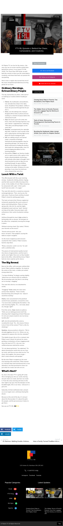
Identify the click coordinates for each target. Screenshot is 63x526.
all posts (12, 20)
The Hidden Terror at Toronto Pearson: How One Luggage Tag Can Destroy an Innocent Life (46, 111)
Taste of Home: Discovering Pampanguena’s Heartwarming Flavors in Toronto (47, 122)
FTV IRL (57, 17)
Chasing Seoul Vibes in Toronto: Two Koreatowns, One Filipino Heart (33, 510)
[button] (6, 429)
